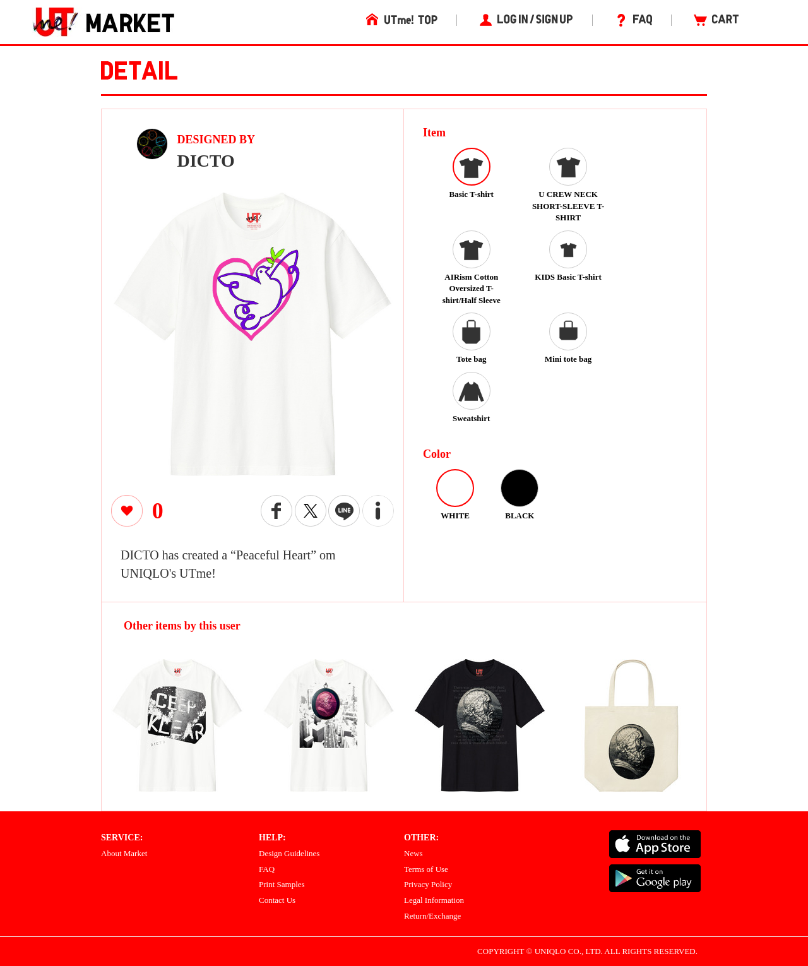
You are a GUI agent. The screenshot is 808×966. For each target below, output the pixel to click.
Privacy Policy (428, 884)
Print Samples (282, 884)
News (413, 853)
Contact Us (277, 900)
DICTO (206, 160)
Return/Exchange (432, 916)
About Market (124, 853)
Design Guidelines (289, 853)
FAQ (267, 869)
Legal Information (434, 900)
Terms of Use (426, 869)
